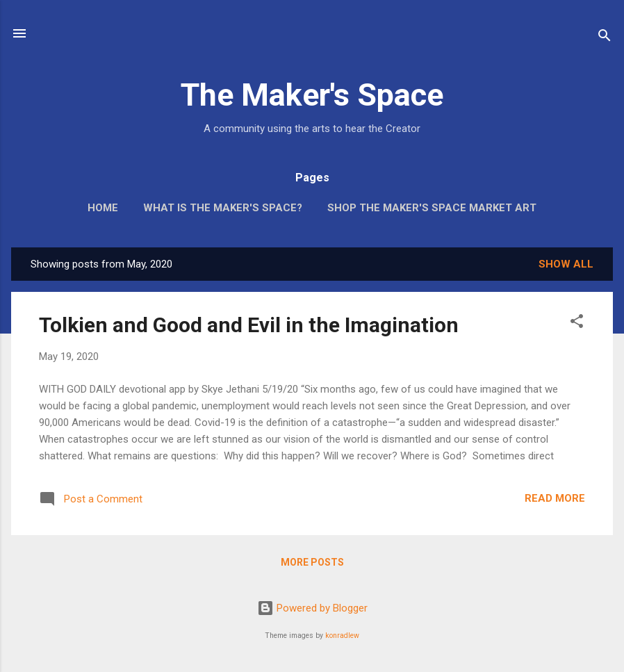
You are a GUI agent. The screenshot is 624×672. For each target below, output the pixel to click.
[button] (576, 323)
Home (103, 208)
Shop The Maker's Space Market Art (431, 208)
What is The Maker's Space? (222, 208)
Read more (555, 498)
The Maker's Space (312, 94)
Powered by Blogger (312, 608)
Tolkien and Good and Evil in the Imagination (249, 325)
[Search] (604, 38)
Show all (566, 264)
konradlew (342, 635)
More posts (312, 562)
